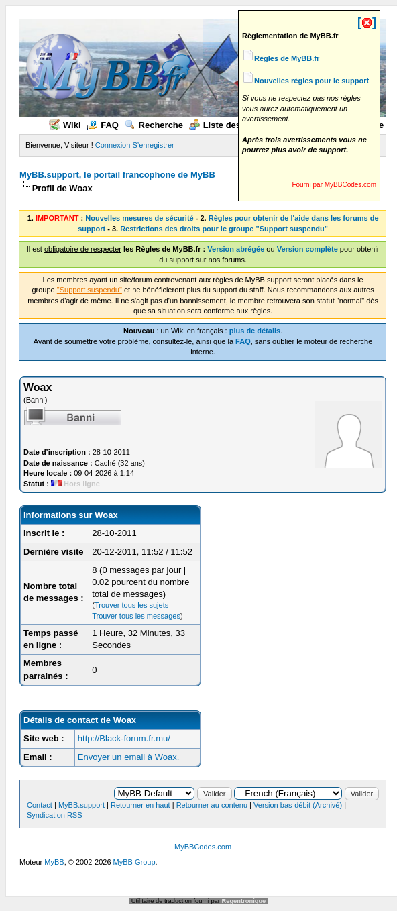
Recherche (154, 125)
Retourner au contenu (211, 805)
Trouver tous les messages (136, 616)
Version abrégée (235, 249)
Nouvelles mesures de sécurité (139, 218)
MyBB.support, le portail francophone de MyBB (117, 175)
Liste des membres (235, 125)
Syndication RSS (54, 815)
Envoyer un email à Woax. (129, 757)
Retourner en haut (140, 805)
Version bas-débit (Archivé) (297, 805)
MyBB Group (134, 862)
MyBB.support (81, 805)
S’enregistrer (153, 145)
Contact (39, 805)
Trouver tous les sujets (131, 605)
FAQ (103, 125)
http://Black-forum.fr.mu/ (124, 738)
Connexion (113, 145)
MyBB (54, 862)
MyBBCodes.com (202, 847)
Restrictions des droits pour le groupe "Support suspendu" (224, 229)
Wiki (65, 125)
